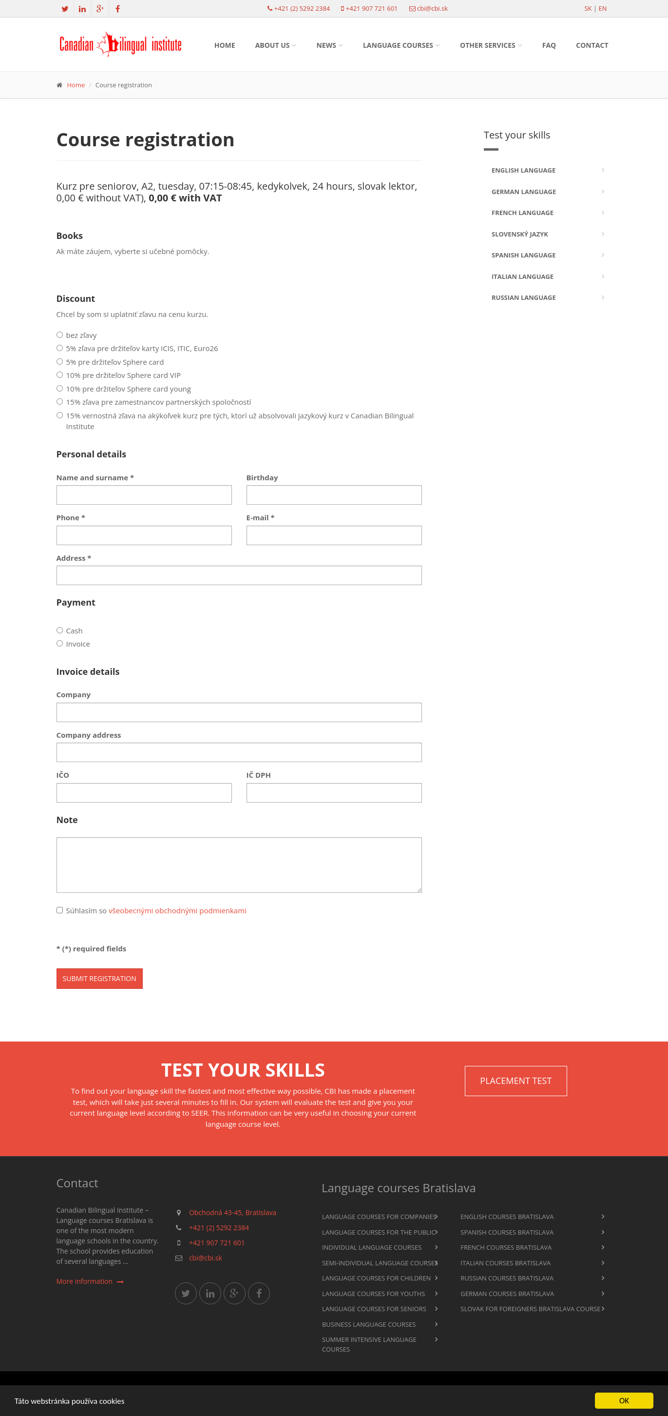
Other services (487, 45)
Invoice (73, 644)
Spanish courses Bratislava (506, 1232)
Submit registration (99, 978)
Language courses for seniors (374, 1308)
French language (522, 212)
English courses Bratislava (506, 1216)
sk (588, 8)
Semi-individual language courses (380, 1263)
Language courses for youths (373, 1293)
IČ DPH (259, 775)
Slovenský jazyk (520, 234)
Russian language (524, 297)
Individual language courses (371, 1247)
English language (523, 170)
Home (224, 45)
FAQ (549, 45)
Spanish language (523, 255)
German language (524, 191)
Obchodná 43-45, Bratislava (232, 1212)
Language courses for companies (379, 1216)
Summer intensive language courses (369, 1344)
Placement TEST (516, 1080)
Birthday (262, 477)
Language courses (398, 45)
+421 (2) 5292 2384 (302, 8)
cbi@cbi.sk (432, 8)
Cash (70, 630)
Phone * (71, 517)
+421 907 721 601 (372, 8)
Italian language (522, 276)
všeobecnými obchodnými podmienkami (178, 910)
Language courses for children (376, 1278)
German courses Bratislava (507, 1293)
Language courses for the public (379, 1232)
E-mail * (261, 517)
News (326, 45)
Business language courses (369, 1324)
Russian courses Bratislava (506, 1278)
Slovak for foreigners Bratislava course (530, 1308)
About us (272, 45)
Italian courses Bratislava (505, 1263)
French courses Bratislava (506, 1247)
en (602, 8)
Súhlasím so (152, 910)
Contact (592, 45)
